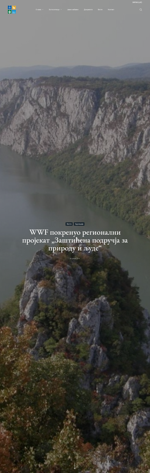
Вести (69, 224)
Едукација (79, 224)
